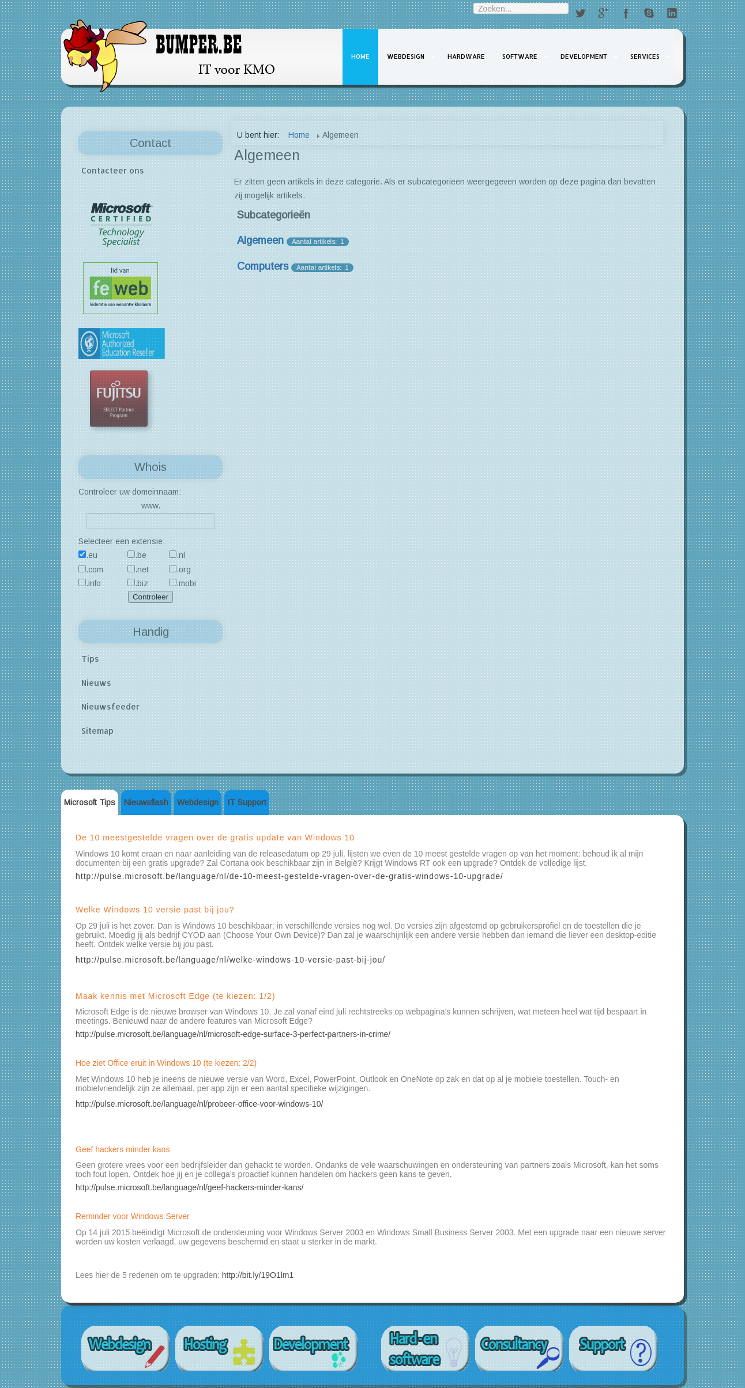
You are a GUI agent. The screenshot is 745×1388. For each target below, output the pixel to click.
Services (645, 56)
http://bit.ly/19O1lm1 (258, 1275)
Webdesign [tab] (198, 802)
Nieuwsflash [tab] (146, 802)
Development (583, 56)
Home (360, 56)
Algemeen (260, 240)
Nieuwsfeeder (110, 706)
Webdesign (405, 56)
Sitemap (97, 731)
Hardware (466, 56)
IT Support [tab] (246, 802)
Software (519, 56)
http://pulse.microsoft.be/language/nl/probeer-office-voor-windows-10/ (199, 1103)
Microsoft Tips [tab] (89, 802)
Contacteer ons (112, 170)
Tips (90, 658)
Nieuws (96, 683)
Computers (262, 266)
